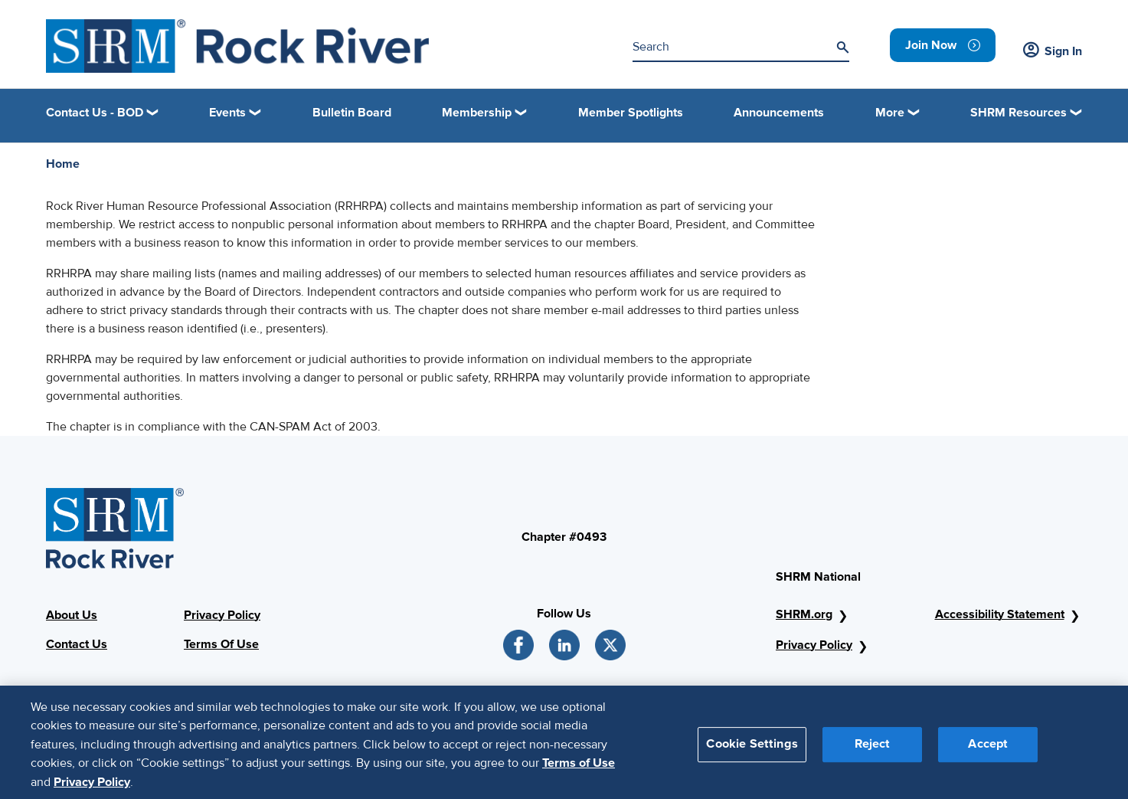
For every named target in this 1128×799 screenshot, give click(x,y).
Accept (988, 749)
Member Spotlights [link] (630, 112)
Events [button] (227, 112)
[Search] (842, 47)
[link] (943, 45)
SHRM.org (804, 614)
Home (63, 164)
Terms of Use (578, 768)
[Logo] (237, 46)
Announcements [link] (779, 112)
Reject (873, 749)
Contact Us (76, 644)
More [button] (889, 112)
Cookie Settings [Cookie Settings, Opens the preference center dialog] (751, 749)
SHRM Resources (1018, 112)
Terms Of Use (221, 644)
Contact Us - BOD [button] (94, 112)
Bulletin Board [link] (351, 112)
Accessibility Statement (999, 614)
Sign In (1052, 51)
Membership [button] (477, 112)
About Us (71, 615)
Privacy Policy (222, 615)
